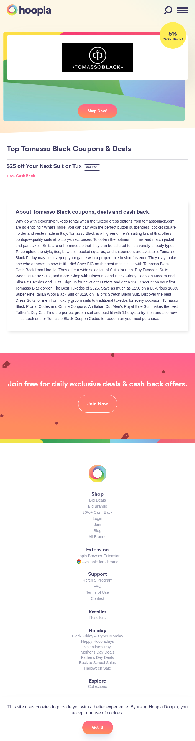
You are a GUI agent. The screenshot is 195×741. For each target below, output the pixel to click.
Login (97, 518)
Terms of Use (97, 592)
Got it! (97, 727)
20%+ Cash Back (97, 512)
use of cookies (108, 713)
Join (97, 524)
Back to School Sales (97, 662)
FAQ (97, 586)
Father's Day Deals (97, 657)
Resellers (97, 617)
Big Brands (97, 506)
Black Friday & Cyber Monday (97, 636)
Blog (97, 530)
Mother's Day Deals (97, 652)
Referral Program (97, 580)
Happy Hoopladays (97, 641)
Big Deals (97, 500)
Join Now (97, 404)
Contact (97, 598)
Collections (97, 686)
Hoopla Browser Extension (97, 556)
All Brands (97, 537)
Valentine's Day (97, 647)
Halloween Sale (97, 668)
